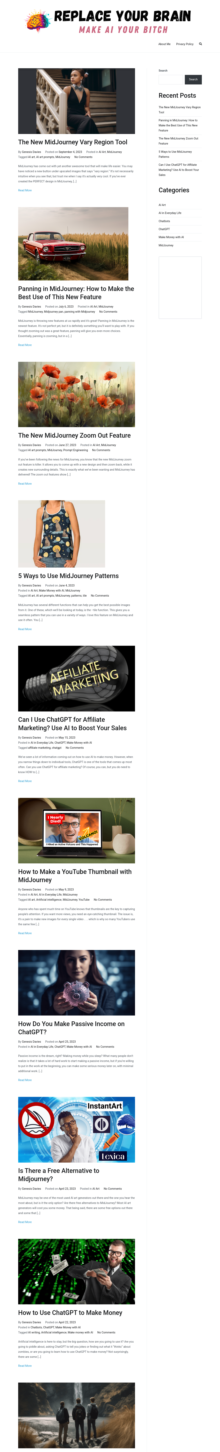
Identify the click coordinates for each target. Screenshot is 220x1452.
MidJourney (114, 152)
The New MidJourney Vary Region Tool (72, 142)
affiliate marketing (39, 748)
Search (163, 70)
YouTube (84, 899)
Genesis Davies (31, 152)
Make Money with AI (51, 590)
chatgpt (57, 748)
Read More (25, 190)
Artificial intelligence (49, 899)
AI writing (34, 1332)
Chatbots (36, 1327)
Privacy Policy (185, 44)
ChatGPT (60, 742)
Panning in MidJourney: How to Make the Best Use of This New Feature (178, 125)
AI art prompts (45, 157)
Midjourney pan (53, 311)
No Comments (83, 157)
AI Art (102, 152)
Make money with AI (80, 1332)
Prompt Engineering (75, 450)
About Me (164, 44)
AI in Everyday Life (42, 742)
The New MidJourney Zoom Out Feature (74, 435)
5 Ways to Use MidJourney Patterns (68, 576)
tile (85, 595)
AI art (31, 157)
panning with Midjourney (79, 311)
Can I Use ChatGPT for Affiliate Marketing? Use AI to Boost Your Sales (179, 170)
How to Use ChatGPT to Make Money (70, 1312)
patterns (76, 595)
